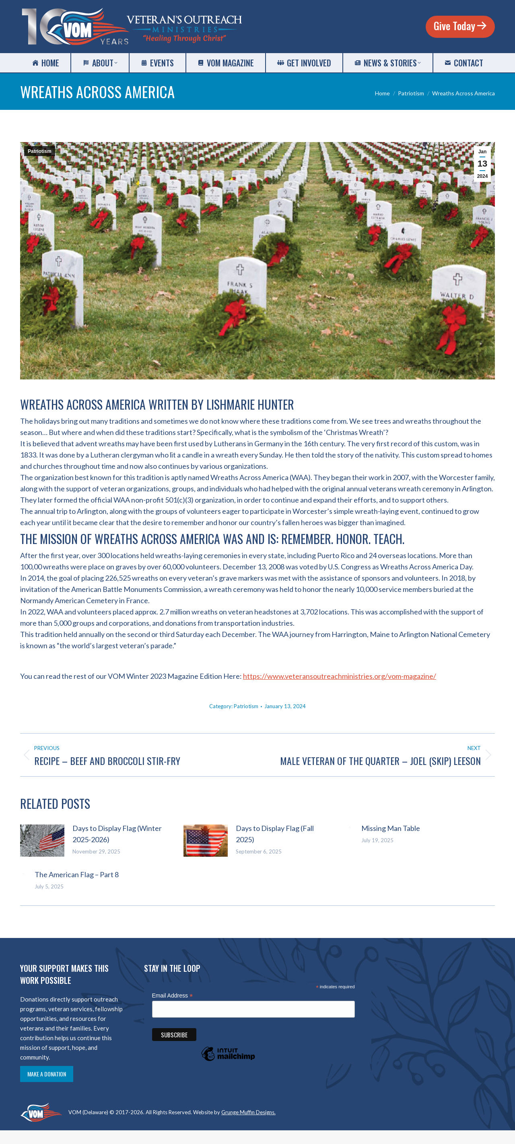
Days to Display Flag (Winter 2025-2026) (117, 834)
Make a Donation (46, 1074)
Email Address (172, 996)
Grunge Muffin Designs (247, 1112)
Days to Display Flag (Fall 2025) (275, 834)
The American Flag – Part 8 (77, 874)
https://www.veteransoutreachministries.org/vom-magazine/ (339, 676)
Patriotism (40, 151)
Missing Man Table (390, 828)
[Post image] (42, 841)
